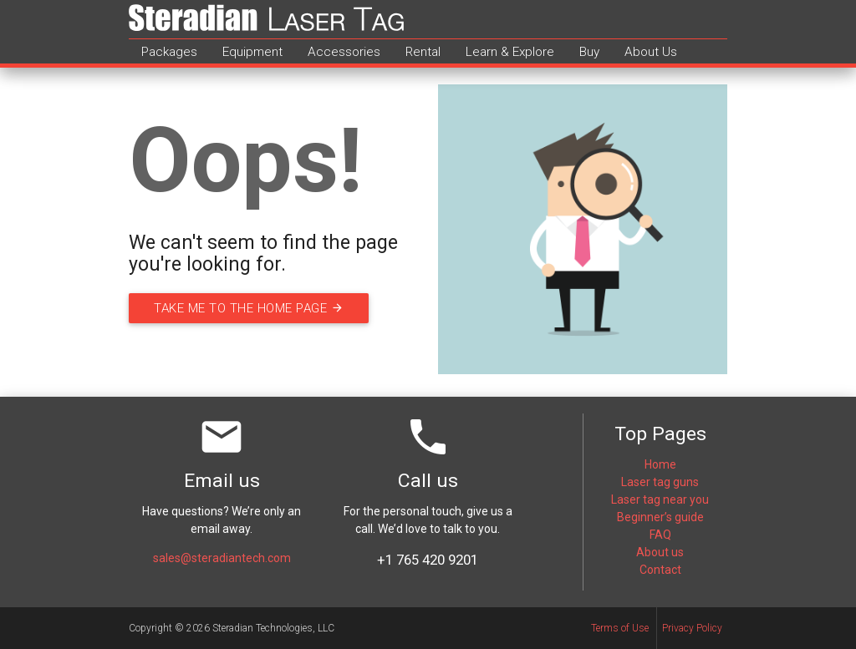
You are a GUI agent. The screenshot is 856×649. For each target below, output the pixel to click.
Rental (423, 51)
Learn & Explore (510, 51)
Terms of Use (620, 628)
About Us (650, 51)
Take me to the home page (251, 308)
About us (660, 552)
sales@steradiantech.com (222, 558)
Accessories (344, 51)
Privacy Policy (692, 628)
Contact (660, 569)
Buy (589, 51)
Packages (169, 51)
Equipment (252, 51)
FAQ (660, 534)
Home (660, 464)
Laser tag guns (660, 482)
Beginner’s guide (660, 517)
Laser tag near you (660, 499)
